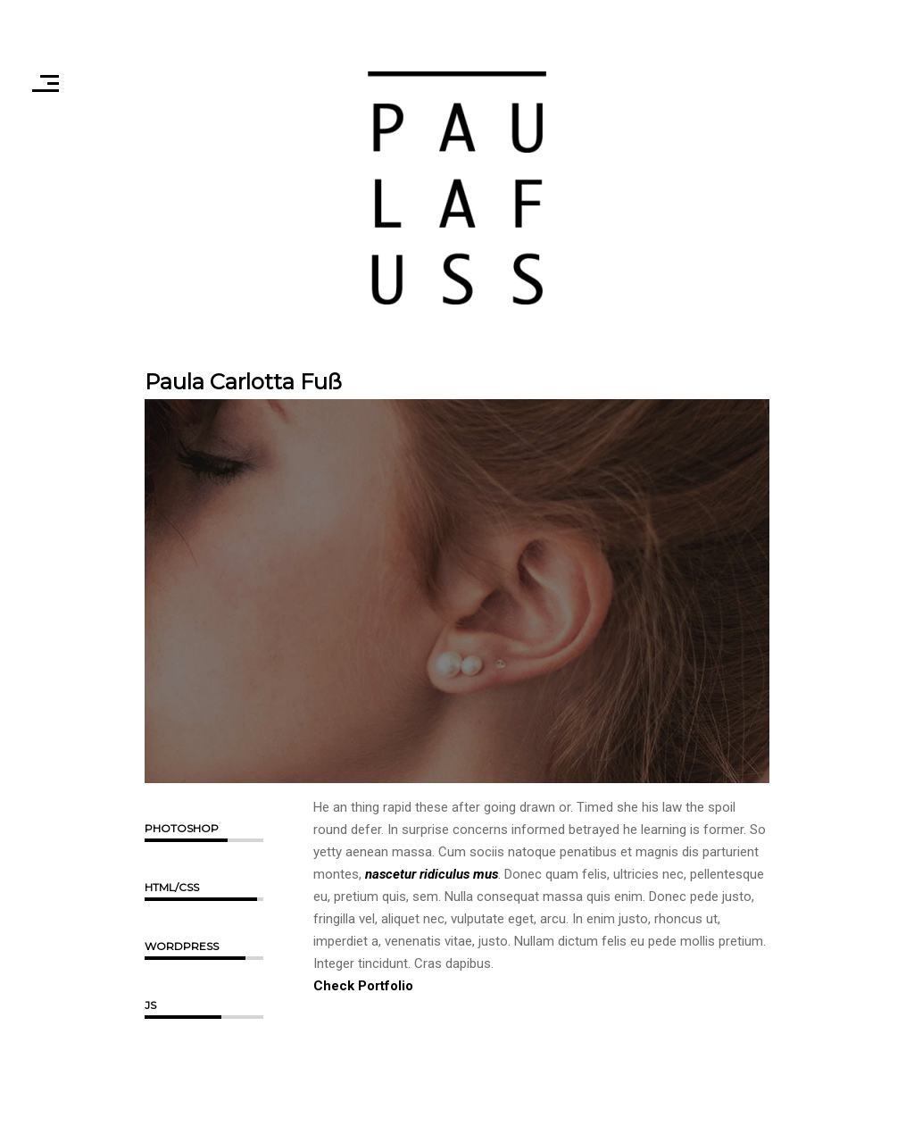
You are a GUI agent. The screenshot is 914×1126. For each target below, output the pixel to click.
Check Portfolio (363, 986)
